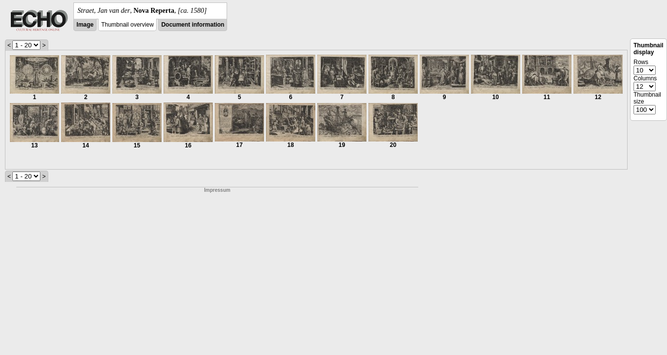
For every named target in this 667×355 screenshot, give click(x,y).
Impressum (217, 190)
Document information (192, 24)
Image (85, 24)
